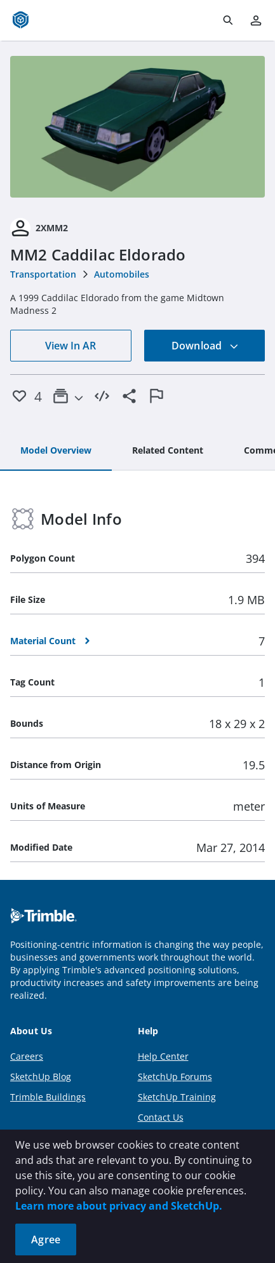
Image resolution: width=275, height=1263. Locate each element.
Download (205, 346)
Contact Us (161, 1117)
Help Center (163, 1056)
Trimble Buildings (48, 1097)
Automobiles (121, 274)
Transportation (43, 274)
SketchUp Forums (175, 1077)
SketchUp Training (177, 1097)
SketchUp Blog (40, 1077)
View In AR (70, 346)
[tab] (56, 451)
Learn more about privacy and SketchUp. (118, 1206)
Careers (26, 1056)
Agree (45, 1239)
